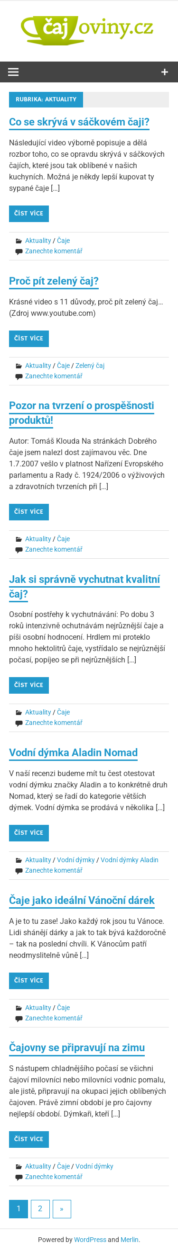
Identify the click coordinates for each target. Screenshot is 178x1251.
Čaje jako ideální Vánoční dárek (82, 900)
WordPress (90, 1239)
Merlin (130, 1239)
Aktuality (38, 240)
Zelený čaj (89, 365)
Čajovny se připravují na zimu (77, 1048)
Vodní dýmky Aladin (130, 860)
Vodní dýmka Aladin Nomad (73, 753)
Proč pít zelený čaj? (54, 281)
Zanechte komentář (54, 251)
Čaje (63, 240)
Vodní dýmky (76, 860)
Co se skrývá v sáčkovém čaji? (79, 122)
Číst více (28, 213)
